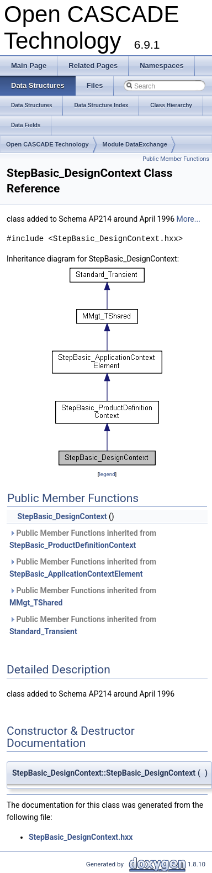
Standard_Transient (43, 631)
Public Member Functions (175, 159)
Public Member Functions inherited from (82, 539)
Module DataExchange (135, 144)
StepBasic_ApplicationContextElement (75, 573)
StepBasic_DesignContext (62, 516)
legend (107, 474)
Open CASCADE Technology (47, 144)
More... (188, 219)
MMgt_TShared (35, 602)
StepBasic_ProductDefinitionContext (72, 545)
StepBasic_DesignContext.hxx (80, 837)
